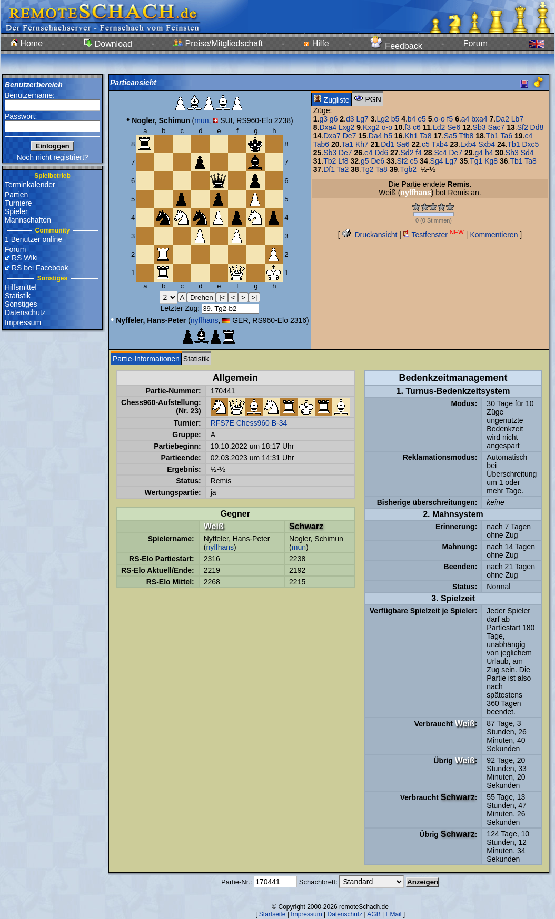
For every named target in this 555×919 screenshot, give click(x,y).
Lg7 (362, 119)
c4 (528, 136)
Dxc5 (530, 144)
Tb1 (492, 136)
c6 (417, 127)
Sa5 (450, 136)
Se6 (453, 127)
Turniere (18, 203)
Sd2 (407, 152)
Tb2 (329, 161)
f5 (450, 119)
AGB (373, 914)
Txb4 (439, 144)
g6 (334, 119)
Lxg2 (346, 127)
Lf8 (343, 161)
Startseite (272, 914)
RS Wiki (25, 258)
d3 (350, 119)
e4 (368, 152)
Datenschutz (25, 312)
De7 (349, 136)
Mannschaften (28, 220)
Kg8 (491, 161)
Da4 (375, 136)
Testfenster (433, 234)
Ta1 (347, 144)
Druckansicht (370, 234)
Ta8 (426, 136)
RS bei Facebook (40, 268)
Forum (475, 43)
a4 (465, 119)
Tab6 (321, 144)
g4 (478, 152)
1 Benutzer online (33, 239)
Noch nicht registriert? (52, 157)
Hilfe (316, 43)
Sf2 (522, 127)
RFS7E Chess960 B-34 (249, 423)
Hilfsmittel (21, 287)
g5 (365, 161)
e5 (422, 119)
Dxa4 (327, 127)
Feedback (396, 46)
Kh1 (411, 136)
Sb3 (479, 127)
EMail (393, 914)
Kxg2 (371, 127)
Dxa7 (332, 136)
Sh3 (512, 152)
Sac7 (496, 127)
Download (108, 43)
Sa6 (403, 144)
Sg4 (436, 161)
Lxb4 (468, 144)
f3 (407, 127)
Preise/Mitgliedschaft (218, 43)
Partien (16, 194)
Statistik (18, 295)
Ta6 (507, 136)
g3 (323, 119)
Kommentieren (494, 234)
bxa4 (479, 119)
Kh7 (362, 144)
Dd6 (381, 152)
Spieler (16, 211)
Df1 (329, 169)
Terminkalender (30, 184)
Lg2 (382, 119)
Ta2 (343, 169)
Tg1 (476, 161)
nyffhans (205, 320)
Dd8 (537, 127)
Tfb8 (466, 136)
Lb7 (517, 119)
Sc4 (440, 152)
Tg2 (367, 169)
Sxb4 (486, 144)
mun (201, 120)
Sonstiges (21, 304)
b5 (395, 119)
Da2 (502, 119)
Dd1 (387, 144)
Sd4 (527, 152)
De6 (377, 161)
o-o (439, 119)
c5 (426, 144)
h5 (388, 136)
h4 (489, 152)
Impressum (23, 322)
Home (27, 43)
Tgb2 (408, 169)
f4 (418, 152)
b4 (412, 119)
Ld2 (439, 127)
